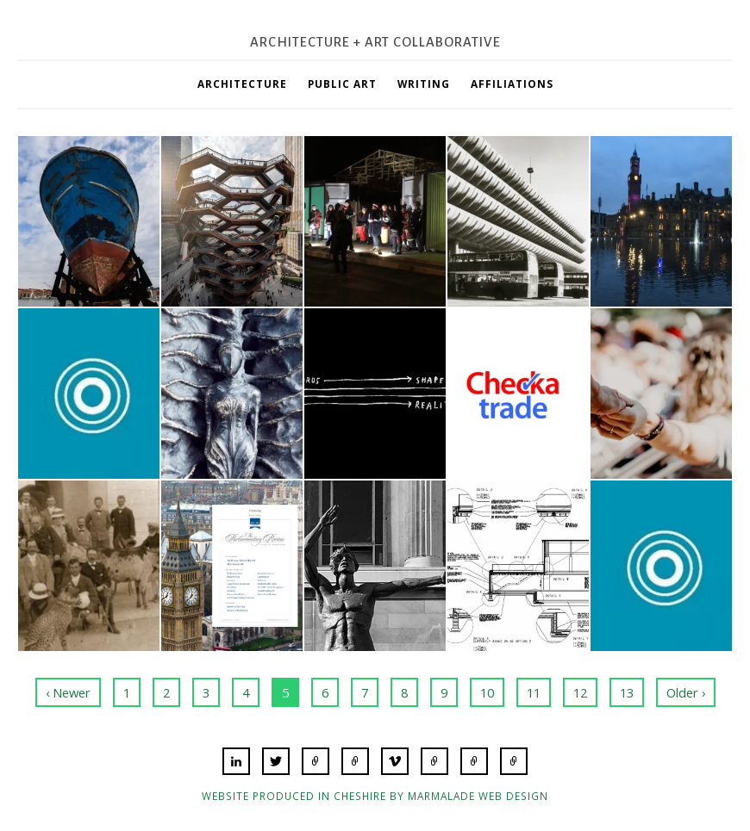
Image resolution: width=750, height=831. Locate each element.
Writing (423, 83)
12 (580, 692)
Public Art (342, 83)
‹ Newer (68, 692)
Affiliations (512, 83)
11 (534, 692)
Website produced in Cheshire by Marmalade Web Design (375, 796)
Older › (685, 692)
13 (627, 692)
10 (487, 692)
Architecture (242, 83)
